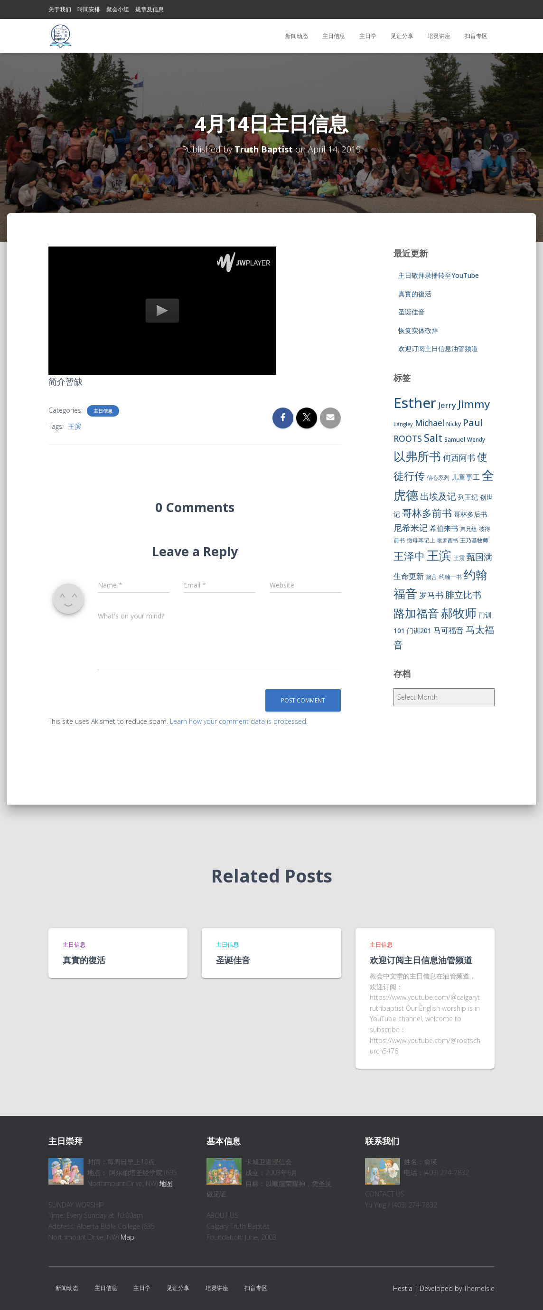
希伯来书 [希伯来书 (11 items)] (444, 528)
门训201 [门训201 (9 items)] (419, 630)
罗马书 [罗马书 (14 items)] (431, 594)
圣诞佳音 (411, 311)
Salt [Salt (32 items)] (433, 438)
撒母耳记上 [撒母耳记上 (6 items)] (421, 540)
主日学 (367, 36)
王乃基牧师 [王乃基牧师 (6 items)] (474, 540)
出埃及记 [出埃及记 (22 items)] (438, 496)
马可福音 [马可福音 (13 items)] (448, 630)
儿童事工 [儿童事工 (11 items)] (465, 477)
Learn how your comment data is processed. (239, 721)
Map (127, 1237)
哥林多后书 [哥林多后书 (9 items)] (470, 514)
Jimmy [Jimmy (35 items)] (474, 404)
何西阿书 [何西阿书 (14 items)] (459, 457)
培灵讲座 (439, 36)
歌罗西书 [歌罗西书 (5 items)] (447, 540)
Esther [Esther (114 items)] (414, 402)
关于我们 (59, 9)
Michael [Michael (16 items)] (429, 423)
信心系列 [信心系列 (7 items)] (438, 478)
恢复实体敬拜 (418, 330)
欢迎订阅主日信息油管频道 (438, 348)
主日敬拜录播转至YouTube (438, 275)
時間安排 (88, 9)
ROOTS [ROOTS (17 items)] (407, 438)
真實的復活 (414, 293)
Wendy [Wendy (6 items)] (476, 439)
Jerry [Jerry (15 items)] (447, 404)
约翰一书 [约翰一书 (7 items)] (450, 577)
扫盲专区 (476, 36)
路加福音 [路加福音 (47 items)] (416, 613)
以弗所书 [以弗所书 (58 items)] (417, 456)
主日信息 (333, 36)
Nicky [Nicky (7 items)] (453, 424)
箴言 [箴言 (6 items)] (431, 576)
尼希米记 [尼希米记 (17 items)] (410, 527)
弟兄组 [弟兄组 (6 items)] (468, 528)
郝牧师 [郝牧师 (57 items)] (459, 613)
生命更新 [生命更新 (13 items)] (408, 576)
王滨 (74, 426)
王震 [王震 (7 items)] (459, 558)
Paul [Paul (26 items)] (473, 422)
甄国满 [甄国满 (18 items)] (479, 556)
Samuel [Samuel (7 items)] (454, 440)
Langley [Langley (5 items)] (403, 424)
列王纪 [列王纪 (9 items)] (468, 497)
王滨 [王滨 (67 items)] (439, 555)
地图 (166, 1183)
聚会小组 (117, 9)
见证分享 (402, 36)
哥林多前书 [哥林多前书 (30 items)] (427, 513)
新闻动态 (296, 36)
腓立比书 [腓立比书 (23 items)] (463, 594)
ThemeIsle (479, 1288)
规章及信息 (149, 9)
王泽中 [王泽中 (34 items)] (409, 556)
